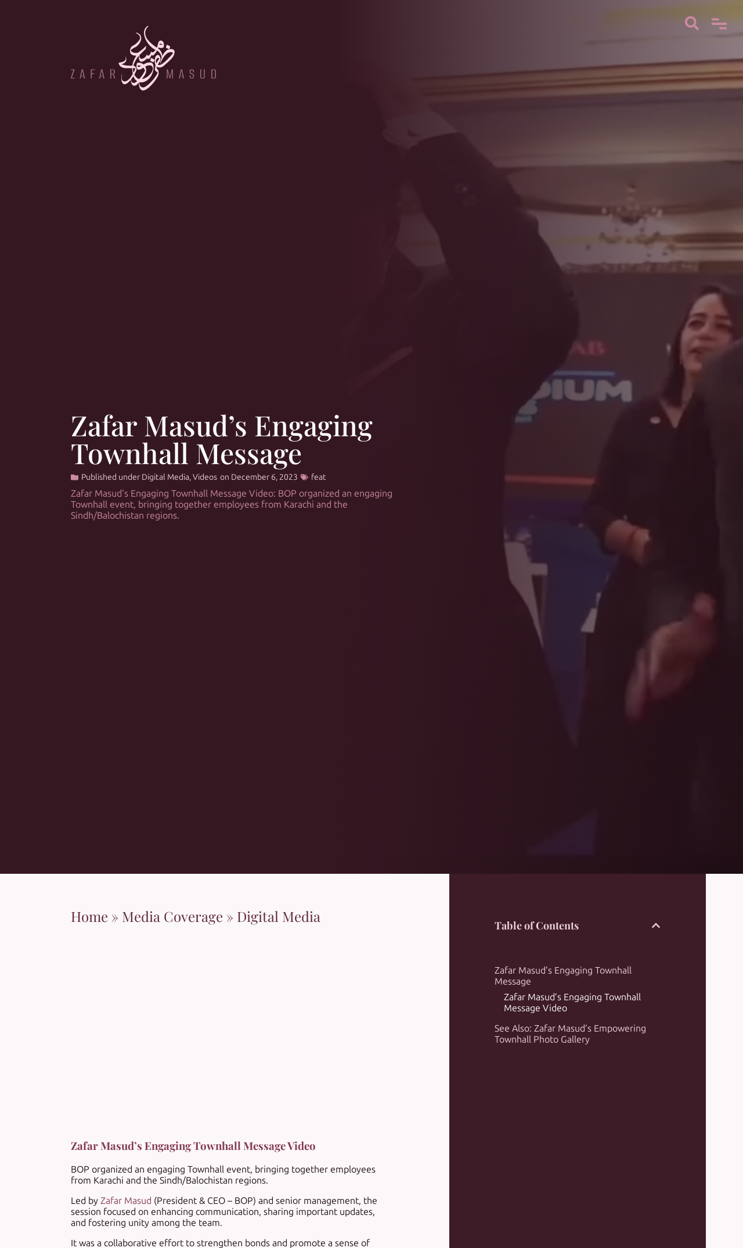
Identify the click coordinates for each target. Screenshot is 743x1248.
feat (318, 477)
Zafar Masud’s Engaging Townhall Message (563, 976)
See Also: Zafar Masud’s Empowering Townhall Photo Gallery (570, 1034)
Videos (205, 477)
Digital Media (165, 477)
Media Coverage (172, 916)
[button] (656, 925)
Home (89, 916)
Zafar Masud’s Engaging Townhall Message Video (572, 1003)
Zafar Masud (126, 1200)
